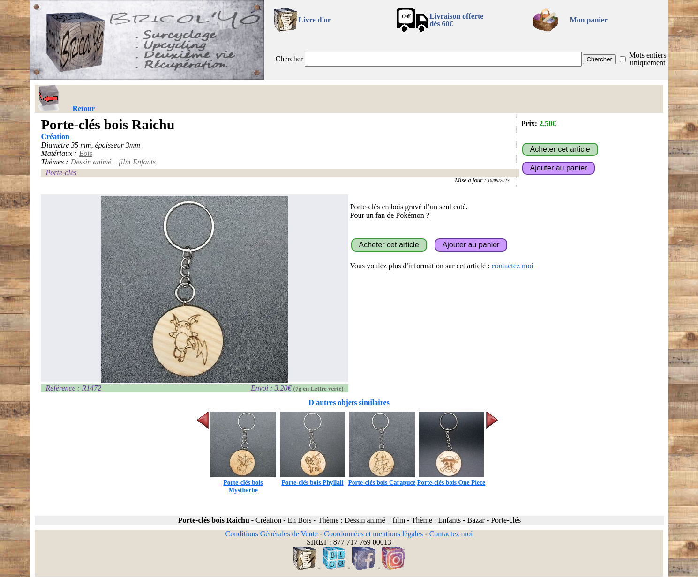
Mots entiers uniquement (648, 59)
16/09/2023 (499, 180)
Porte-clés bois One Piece (451, 479)
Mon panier (589, 20)
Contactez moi (451, 534)
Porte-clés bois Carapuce (381, 479)
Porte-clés (60, 173)
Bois (85, 153)
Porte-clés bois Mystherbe (243, 483)
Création (55, 137)
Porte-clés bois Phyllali (312, 479)
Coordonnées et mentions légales (373, 534)
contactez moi (512, 266)
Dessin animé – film (101, 162)
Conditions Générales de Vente (271, 534)
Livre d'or (314, 20)
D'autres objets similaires (349, 403)
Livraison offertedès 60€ (456, 20)
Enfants (144, 162)
